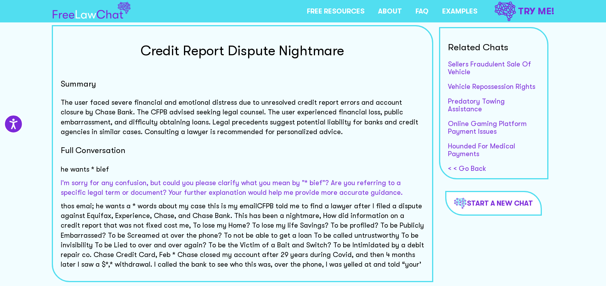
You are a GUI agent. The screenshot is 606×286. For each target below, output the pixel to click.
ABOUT (390, 11)
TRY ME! (524, 11)
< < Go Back (467, 168)
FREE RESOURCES (335, 11)
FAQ (422, 11)
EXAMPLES (459, 11)
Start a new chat (493, 203)
